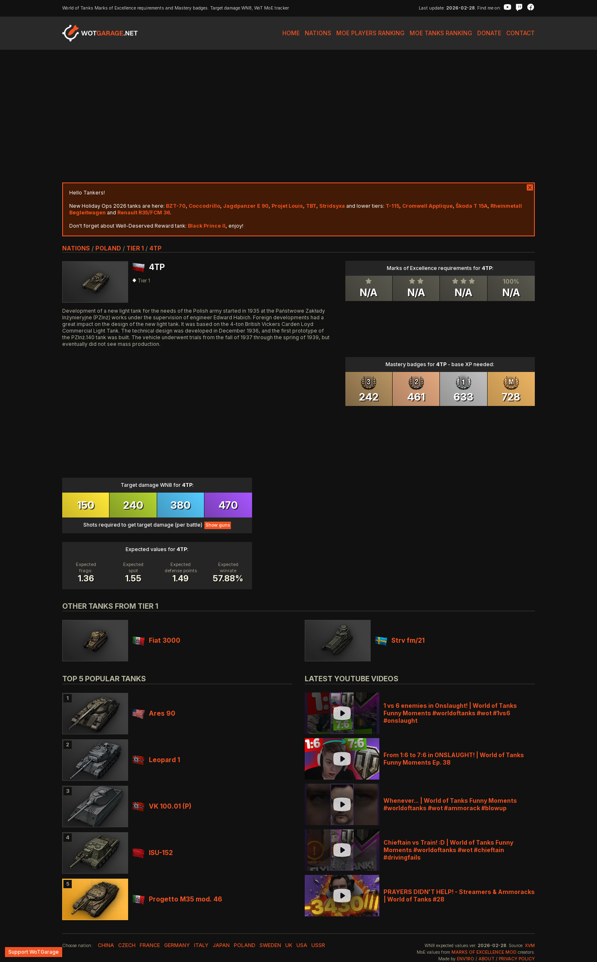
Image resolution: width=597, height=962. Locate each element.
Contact (520, 32)
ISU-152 (152, 853)
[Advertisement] (298, 116)
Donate (489, 32)
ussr (318, 945)
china (106, 945)
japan (221, 945)
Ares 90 (153, 713)
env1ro (465, 959)
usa (301, 945)
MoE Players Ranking (370, 32)
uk (288, 945)
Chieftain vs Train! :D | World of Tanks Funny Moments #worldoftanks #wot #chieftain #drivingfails (448, 850)
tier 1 (135, 248)
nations (76, 248)
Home (291, 32)
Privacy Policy (517, 959)
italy (201, 945)
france (150, 945)
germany (177, 945)
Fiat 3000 (156, 640)
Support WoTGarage (33, 952)
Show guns (218, 525)
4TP (155, 248)
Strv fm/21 (400, 640)
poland (108, 248)
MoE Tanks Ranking (441, 32)
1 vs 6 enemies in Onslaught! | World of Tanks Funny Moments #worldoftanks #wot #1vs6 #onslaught (450, 713)
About (486, 959)
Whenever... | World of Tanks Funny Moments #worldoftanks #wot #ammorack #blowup (450, 804)
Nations (318, 32)
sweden (270, 945)
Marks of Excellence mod (484, 952)
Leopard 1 (156, 760)
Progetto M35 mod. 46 (177, 899)
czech (127, 945)
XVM (530, 945)
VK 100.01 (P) (162, 806)
